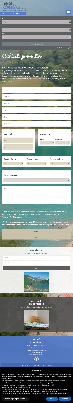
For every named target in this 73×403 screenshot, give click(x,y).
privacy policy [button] (53, 391)
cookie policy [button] (6, 379)
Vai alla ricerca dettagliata (64, 48)
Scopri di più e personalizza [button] (15, 399)
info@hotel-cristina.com (36, 350)
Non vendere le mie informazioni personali (16, 387)
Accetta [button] (65, 399)
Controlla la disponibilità (37, 44)
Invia (36, 268)
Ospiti (3, 33)
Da (2, 18)
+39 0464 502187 (28, 365)
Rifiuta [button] (52, 399)
